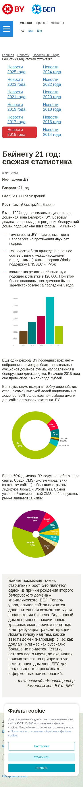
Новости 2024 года (52, 69)
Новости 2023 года (16, 82)
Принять (41, 768)
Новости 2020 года (52, 94)
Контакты (57, 23)
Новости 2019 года (16, 107)
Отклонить (41, 757)
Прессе (41, 23)
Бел (30, 30)
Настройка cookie (14, 776)
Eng (39, 30)
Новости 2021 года (16, 94)
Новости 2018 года (52, 107)
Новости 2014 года (52, 132)
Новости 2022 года (52, 82)
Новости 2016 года (52, 119)
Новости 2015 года (16, 132)
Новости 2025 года (16, 69)
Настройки (41, 746)
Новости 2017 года (16, 119)
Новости (26, 23)
